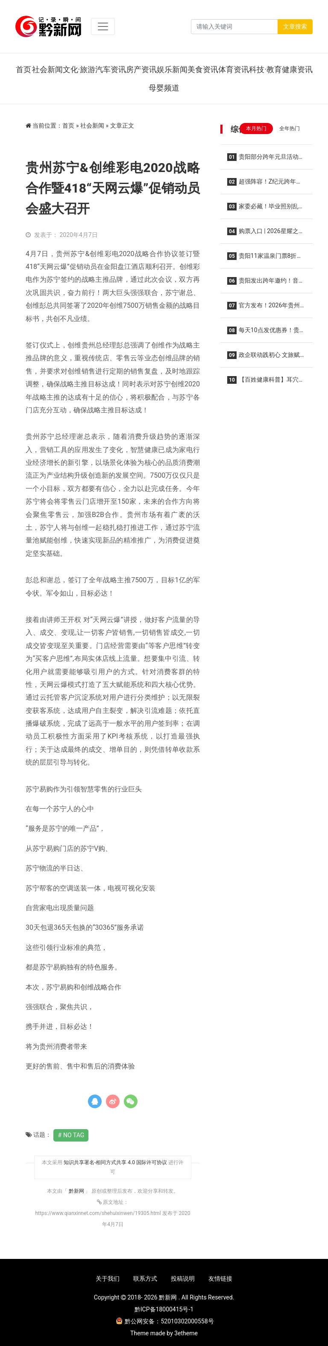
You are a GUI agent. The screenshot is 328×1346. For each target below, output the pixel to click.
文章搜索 (295, 26)
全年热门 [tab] (289, 128)
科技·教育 (265, 69)
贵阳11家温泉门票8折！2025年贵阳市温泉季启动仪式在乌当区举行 (264, 258)
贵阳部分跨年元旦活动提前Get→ (266, 159)
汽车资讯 (110, 69)
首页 (23, 69)
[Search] (234, 26)
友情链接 (220, 1278)
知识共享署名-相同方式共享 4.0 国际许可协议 (115, 1162)
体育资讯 (233, 69)
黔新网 (77, 1191)
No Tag (73, 1135)
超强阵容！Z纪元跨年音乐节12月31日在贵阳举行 (264, 184)
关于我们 (108, 1278)
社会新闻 (47, 69)
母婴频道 (164, 87)
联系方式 (145, 1278)
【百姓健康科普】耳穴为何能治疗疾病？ (266, 382)
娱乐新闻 (172, 69)
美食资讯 (202, 69)
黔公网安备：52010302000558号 (165, 1321)
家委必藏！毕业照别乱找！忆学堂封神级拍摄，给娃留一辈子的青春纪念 (266, 209)
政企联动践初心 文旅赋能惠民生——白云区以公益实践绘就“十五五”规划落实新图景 (265, 357)
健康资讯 (297, 69)
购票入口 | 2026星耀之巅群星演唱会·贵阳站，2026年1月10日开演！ (266, 234)
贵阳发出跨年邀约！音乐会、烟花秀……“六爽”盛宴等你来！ (266, 283)
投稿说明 (183, 1278)
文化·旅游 (79, 69)
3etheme (186, 1333)
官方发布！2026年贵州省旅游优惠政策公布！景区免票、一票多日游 (266, 308)
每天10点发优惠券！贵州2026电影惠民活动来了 (266, 333)
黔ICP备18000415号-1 (164, 1309)
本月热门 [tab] (256, 128)
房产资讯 (141, 69)
